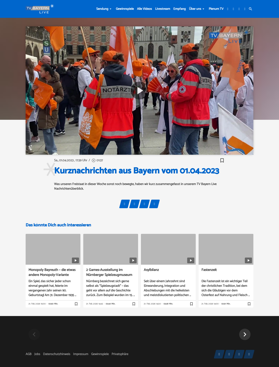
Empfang (179, 9)
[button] (245, 334)
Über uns (195, 9)
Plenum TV (216, 9)
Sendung (102, 9)
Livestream (162, 9)
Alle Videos (144, 9)
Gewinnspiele (125, 9)
